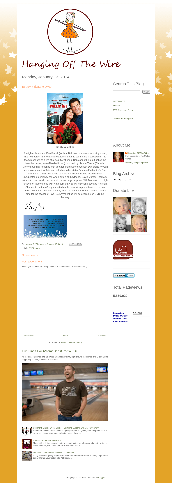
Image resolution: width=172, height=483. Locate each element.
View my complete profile (136, 162)
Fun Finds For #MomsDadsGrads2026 (49, 351)
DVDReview (34, 248)
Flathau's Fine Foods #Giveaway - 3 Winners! (53, 452)
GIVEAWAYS (119, 101)
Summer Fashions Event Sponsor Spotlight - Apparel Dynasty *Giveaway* (66, 428)
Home (65, 335)
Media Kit (117, 105)
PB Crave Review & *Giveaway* (47, 440)
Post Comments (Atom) (71, 342)
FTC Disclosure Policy (123, 110)
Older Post (101, 335)
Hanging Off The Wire (138, 153)
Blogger (101, 477)
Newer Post (29, 335)
